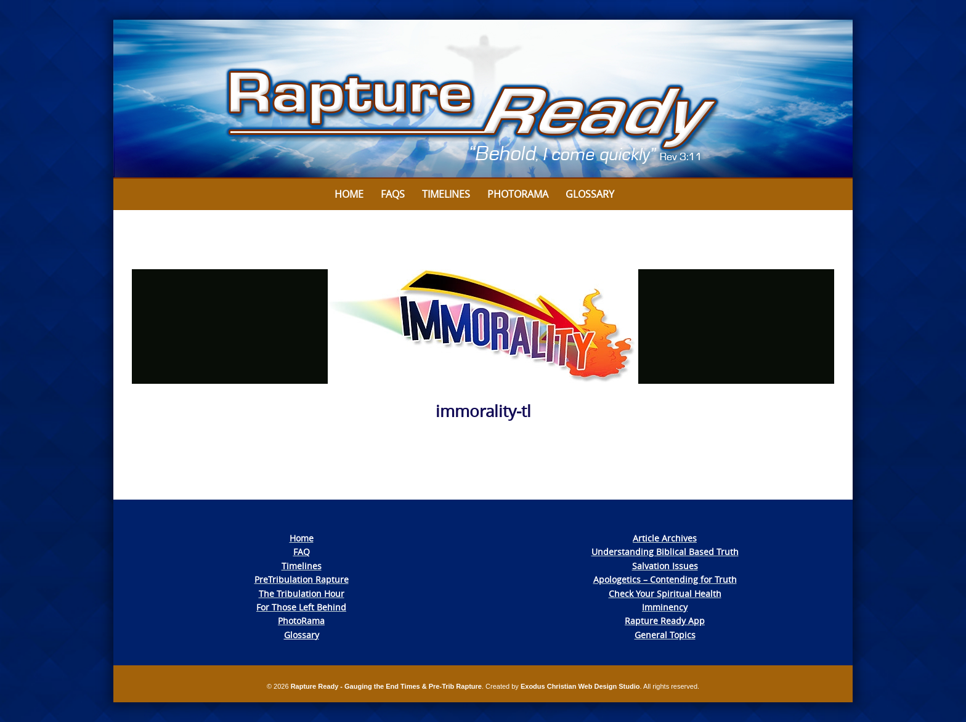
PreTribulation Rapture (301, 579)
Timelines (446, 194)
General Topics (665, 635)
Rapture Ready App (665, 621)
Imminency (665, 607)
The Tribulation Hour (301, 593)
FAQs (393, 194)
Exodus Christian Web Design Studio (580, 686)
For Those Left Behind (301, 607)
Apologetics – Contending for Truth (665, 579)
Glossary (590, 194)
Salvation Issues (665, 566)
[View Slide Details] (483, 99)
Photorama (517, 194)
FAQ (301, 552)
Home (349, 194)
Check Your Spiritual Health (665, 593)
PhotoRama (301, 621)
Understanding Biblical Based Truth (665, 552)
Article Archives (665, 538)
